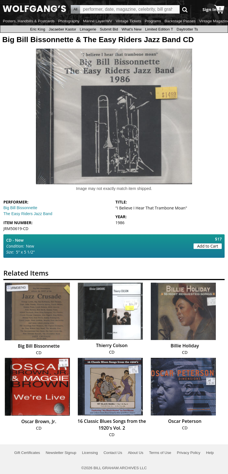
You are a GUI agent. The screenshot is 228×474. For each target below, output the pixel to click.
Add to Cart (207, 246)
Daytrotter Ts (187, 29)
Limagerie (88, 29)
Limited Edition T (159, 29)
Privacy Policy (188, 453)
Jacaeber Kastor (62, 29)
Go (185, 9)
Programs (153, 21)
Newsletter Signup (61, 453)
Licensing (90, 453)
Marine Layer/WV (97, 21)
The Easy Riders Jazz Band (27, 213)
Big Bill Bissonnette (20, 207)
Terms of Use (160, 453)
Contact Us (113, 453)
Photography (68, 21)
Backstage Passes (180, 21)
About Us (135, 453)
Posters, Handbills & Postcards (29, 21)
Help (210, 453)
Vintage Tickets (128, 21)
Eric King (37, 29)
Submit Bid (109, 29)
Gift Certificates (27, 453)
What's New (132, 29)
